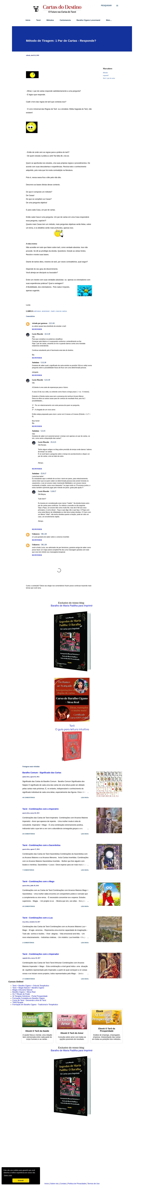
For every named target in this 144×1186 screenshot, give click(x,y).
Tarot (38, 20)
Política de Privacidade (77, 1184)
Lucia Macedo (37, 334)
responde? (106, 75)
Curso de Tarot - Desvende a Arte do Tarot (29, 1000)
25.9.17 (43, 474)
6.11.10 (47, 380)
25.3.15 (53, 442)
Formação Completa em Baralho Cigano (28, 998)
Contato (63, 1184)
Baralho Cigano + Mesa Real (24, 992)
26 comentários (28, 834)
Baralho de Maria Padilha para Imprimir (72, 605)
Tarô (72, 725)
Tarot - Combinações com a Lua (37, 918)
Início (28, 20)
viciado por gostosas (39, 323)
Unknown (36, 534)
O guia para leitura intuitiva (72, 729)
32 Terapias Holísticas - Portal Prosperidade (30, 996)
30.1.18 (44, 534)
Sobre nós (54, 1184)
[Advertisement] (68, 1151)
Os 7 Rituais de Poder (21, 994)
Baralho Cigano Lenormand (88, 20)
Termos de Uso (93, 1184)
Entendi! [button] (21, 1180)
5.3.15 (43, 431)
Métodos (50, 20)
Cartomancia (65, 20)
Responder (37, 329)
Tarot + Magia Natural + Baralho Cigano (28, 988)
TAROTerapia (17, 1002)
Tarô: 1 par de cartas (109, 78)
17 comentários (28, 979)
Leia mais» (85, 797)
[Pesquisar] (106, 5)
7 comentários (28, 870)
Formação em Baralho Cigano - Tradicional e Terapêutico (35, 1005)
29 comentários (28, 906)
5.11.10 (43, 362)
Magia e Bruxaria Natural (22, 990)
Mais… (109, 20)
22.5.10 (51, 323)
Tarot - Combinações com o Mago (38, 881)
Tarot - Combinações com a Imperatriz (40, 809)
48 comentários (28, 797)
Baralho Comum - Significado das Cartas (41, 772)
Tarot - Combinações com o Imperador (40, 954)
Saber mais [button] (8, 1175)
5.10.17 (53, 491)
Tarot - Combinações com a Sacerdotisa (41, 845)
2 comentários (28, 942)
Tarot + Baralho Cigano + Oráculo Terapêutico (30, 986)
